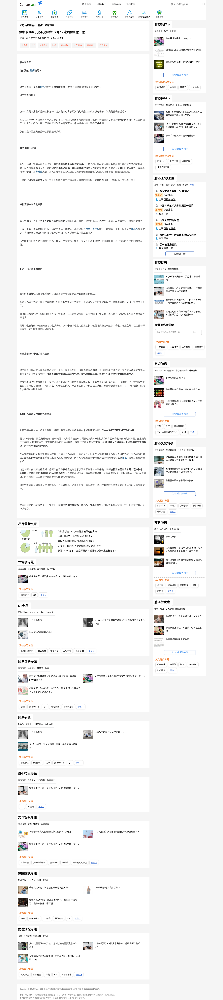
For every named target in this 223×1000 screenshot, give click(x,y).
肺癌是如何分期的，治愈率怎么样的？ (184, 389)
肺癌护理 (114, 17)
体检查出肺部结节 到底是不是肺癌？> (77, 541)
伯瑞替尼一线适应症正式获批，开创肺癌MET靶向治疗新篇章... (184, 289)
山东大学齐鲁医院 (169, 220)
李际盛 (172, 228)
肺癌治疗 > (162, 24)
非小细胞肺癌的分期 (175, 377)
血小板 (95, 229)
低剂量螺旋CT (27, 651)
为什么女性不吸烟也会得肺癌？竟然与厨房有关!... (184, 561)
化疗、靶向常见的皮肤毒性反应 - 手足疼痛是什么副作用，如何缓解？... (184, 125)
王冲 (159, 426)
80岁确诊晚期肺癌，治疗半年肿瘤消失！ (183, 278)
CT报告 (47, 918)
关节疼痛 (55, 707)
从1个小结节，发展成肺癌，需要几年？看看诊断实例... (53, 746)
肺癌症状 (44, 45)
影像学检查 (34, 707)
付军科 (167, 199)
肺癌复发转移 (144, 17)
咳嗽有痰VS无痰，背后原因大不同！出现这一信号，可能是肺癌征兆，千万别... (54, 902)
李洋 (173, 199)
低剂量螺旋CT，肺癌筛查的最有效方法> (78, 531)
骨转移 (173, 505)
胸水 (182, 664)
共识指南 (184, 505)
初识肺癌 (40, 17)
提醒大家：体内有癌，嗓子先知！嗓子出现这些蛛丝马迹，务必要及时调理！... (54, 690)
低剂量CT (80, 651)
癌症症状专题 (27, 873)
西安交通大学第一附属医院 (174, 191)
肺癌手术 (161, 161)
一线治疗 (161, 347)
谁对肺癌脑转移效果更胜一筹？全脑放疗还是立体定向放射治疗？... (184, 470)
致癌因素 (172, 585)
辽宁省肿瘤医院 (168, 244)
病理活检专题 (27, 929)
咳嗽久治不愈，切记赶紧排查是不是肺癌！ (49, 887)
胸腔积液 (193, 664)
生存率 (173, 87)
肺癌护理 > (162, 98)
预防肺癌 (159, 17)
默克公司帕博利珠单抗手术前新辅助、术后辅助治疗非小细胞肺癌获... (184, 313)
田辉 (166, 228)
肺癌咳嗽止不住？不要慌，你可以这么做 (184, 629)
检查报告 (42, 651)
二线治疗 (174, 347)
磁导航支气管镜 (80, 862)
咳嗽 (23, 707)
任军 (166, 238)
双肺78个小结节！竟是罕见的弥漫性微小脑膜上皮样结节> (87, 550)
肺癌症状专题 (27, 662)
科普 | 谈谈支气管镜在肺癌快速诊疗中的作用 (50, 831)
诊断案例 (67, 651)
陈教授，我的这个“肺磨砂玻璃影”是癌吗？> (80, 546)
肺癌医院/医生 (164, 178)
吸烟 (184, 432)
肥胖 (195, 585)
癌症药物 (116, 4)
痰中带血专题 (27, 773)
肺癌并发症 (129, 17)
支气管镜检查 (39, 862)
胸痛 (23, 918)
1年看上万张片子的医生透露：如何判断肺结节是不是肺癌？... (120, 622)
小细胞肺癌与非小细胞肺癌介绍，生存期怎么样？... (184, 402)
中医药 (173, 664)
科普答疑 (25, 862)
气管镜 (24, 45)
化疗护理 (174, 161)
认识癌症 (86, 4)
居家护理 (197, 505)
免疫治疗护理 (163, 167)
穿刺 (48, 974)
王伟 (171, 248)
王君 (166, 214)
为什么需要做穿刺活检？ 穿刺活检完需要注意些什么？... (53, 945)
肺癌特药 (70, 17)
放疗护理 (186, 161)
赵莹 (166, 248)
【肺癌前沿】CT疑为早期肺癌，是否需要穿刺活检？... (117, 945)
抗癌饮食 (184, 585)
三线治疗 (186, 347)
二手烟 (160, 585)
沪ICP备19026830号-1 (64, 989)
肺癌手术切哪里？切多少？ (178, 38)
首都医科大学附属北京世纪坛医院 (178, 235)
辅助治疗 (199, 347)
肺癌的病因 (171, 536)
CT (33, 45)
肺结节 (183, 87)
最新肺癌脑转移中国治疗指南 (179, 480)
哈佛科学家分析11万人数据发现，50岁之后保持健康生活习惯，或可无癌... (184, 549)
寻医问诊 (99, 17)
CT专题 (23, 606)
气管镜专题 (26, 562)
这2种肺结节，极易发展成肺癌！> (75, 536)
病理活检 (104, 45)
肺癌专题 (24, 717)
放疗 (168, 426)
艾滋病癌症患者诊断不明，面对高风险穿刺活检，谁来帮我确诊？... (54, 958)
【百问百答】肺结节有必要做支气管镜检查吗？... (118, 831)
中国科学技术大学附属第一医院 (176, 205)
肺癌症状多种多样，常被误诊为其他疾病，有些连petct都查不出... (52, 678)
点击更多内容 (180, 253)
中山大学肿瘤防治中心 (167, 432)
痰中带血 (65, 45)
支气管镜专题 (27, 817)
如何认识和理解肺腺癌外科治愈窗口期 (184, 50)
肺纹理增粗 (69, 707)
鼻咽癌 (39, 172)
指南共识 (54, 651)
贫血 (88, 229)
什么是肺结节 (35, 620)
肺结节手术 (67, 974)
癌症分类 (30, 25)
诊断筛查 (54, 17)
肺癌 (40, 25)
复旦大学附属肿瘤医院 (37, 38)
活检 (124, 457)
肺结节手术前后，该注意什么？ (109, 732)
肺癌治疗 (84, 17)
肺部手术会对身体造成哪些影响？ (182, 135)
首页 (21, 25)
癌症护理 (131, 4)
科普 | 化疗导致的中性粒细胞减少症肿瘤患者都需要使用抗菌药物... (184, 113)
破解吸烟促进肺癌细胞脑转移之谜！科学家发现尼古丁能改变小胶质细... (184, 458)
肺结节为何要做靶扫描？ (41, 632)
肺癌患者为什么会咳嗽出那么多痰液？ (184, 616)
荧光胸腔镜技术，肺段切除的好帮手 (183, 61)
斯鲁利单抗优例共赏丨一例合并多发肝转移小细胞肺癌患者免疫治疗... (184, 301)
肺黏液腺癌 (179, 426)
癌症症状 (91, 45)
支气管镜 (78, 45)
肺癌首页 (25, 17)
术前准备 (195, 87)
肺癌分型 (37, 974)
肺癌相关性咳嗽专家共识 (177, 639)
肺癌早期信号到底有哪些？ (107, 887)
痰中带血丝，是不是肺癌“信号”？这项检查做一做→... (54, 576)
